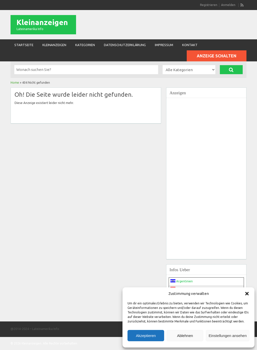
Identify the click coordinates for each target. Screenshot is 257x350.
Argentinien (181, 281)
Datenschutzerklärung (125, 45)
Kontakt (190, 45)
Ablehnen (185, 335)
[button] (246, 293)
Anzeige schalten (216, 56)
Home (15, 82)
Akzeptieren (146, 335)
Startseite (23, 45)
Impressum (164, 45)
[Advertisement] (206, 175)
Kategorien (85, 45)
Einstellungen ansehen (228, 335)
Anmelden (228, 5)
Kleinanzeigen (42, 22)
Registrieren (208, 5)
